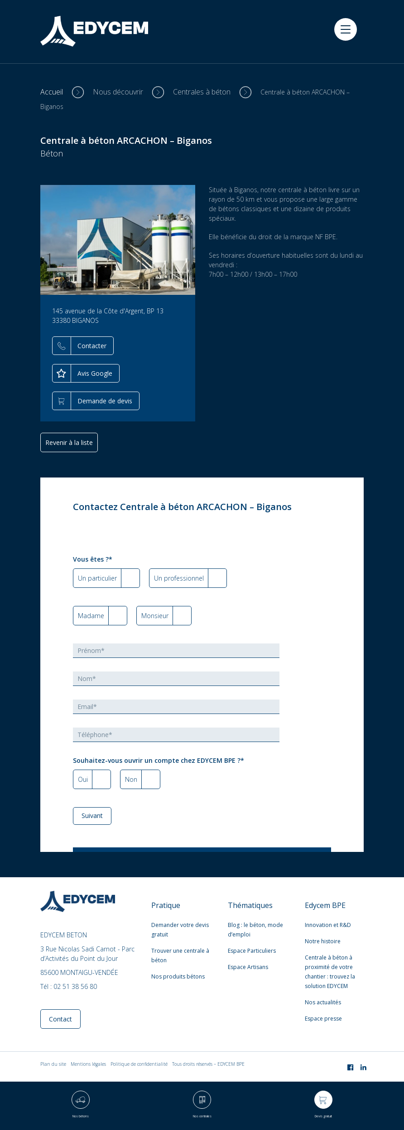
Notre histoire (323, 941)
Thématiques (250, 905)
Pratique (165, 905)
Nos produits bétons (178, 976)
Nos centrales (202, 1116)
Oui (83, 779)
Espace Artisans (248, 967)
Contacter (91, 345)
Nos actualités (323, 1002)
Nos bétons (80, 1116)
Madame (91, 615)
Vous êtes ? (92, 559)
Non (131, 779)
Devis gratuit (323, 1116)
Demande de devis (104, 401)
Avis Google (94, 373)
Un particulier (97, 578)
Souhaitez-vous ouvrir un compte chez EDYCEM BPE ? (158, 760)
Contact (60, 1019)
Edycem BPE (325, 905)
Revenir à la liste (69, 442)
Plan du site (53, 1064)
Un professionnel (179, 578)
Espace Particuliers (252, 951)
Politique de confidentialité (139, 1064)
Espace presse (323, 1018)
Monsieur (154, 615)
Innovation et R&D (328, 925)
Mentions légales (88, 1064)
